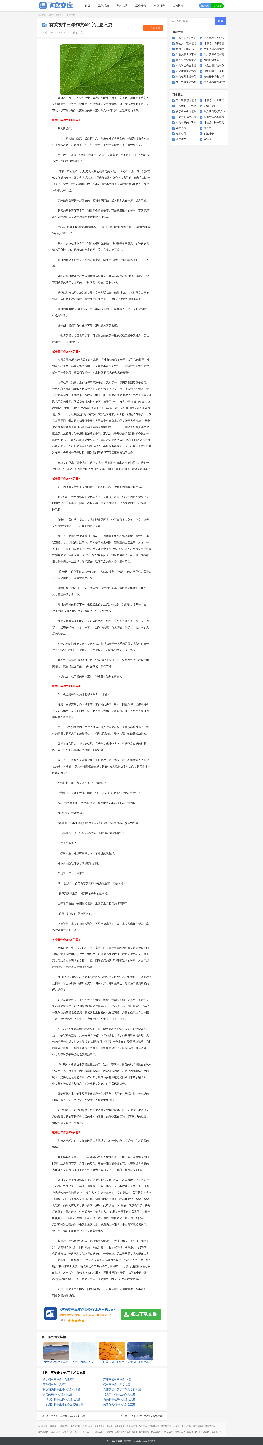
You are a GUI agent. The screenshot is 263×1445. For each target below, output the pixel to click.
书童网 (110, 1426)
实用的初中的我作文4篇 (117, 1379)
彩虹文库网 (55, 1432)
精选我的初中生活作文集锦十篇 (62, 1389)
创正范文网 (216, 1432)
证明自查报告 (211, 106)
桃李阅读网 (154, 1426)
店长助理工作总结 (214, 38)
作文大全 (59, 15)
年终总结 (122, 5)
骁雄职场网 (100, 1432)
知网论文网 (132, 1426)
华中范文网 (120, 1426)
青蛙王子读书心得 (214, 76)
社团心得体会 (211, 60)
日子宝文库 (186, 1426)
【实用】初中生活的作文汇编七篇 (63, 1404)
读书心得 (181, 128)
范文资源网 (198, 1426)
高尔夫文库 (168, 1432)
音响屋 (53, 1426)
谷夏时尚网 (87, 1426)
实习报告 (178, 5)
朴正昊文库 (156, 1432)
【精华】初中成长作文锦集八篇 (62, 1399)
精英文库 (143, 1426)
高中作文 (181, 139)
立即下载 (155, 27)
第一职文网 (88, 1432)
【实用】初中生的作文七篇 (119, 1394)
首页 (87, 5)
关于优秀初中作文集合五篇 (119, 1404)
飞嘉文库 (127, 1441)
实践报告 (159, 5)
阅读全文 (78, 32)
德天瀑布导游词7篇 (214, 82)
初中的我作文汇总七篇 (116, 1384)
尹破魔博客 (63, 1426)
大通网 (176, 1426)
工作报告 (140, 5)
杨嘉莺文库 (210, 1426)
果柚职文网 (75, 1432)
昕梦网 (110, 1432)
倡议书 (207, 128)
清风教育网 (180, 1432)
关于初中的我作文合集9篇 (58, 1379)
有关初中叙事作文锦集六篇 (119, 1399)
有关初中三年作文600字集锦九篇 (68, 1416)
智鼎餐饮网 (144, 1432)
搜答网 (65, 1432)
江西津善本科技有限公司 (126, 1432)
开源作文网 (75, 1426)
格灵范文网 (166, 1426)
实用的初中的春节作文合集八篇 (122, 1389)
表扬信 (207, 139)
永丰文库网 (204, 1432)
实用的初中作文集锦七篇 (57, 1394)
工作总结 (103, 5)
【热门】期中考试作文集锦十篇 (145, 1416)
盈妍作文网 (99, 1426)
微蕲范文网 (43, 1432)
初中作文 (71, 15)
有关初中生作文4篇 (54, 1384)
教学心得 (181, 133)
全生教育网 (192, 1432)
